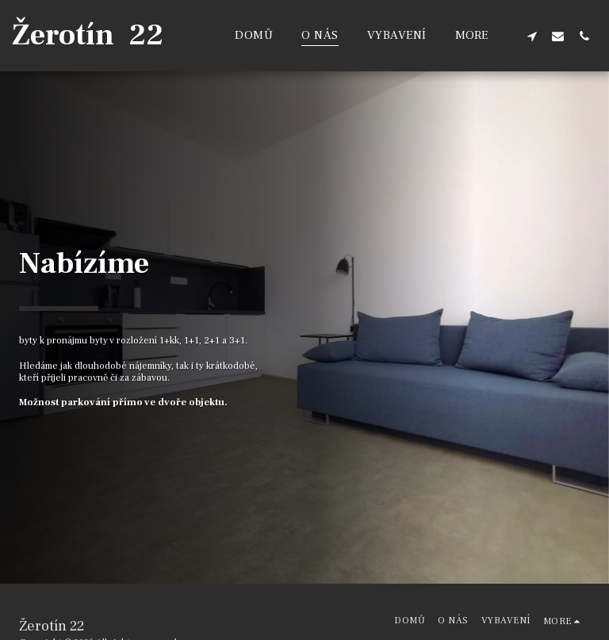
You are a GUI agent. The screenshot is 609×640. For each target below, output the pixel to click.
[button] (531, 35)
